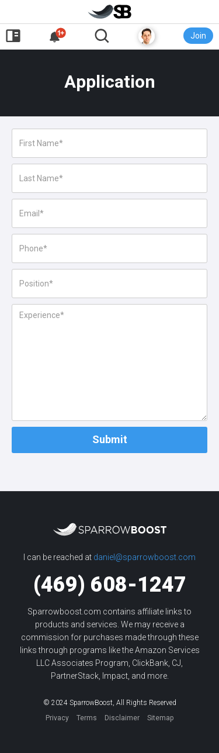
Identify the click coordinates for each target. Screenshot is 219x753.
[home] (109, 14)
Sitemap (160, 718)
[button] (58, 36)
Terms (87, 718)
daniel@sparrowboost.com (144, 557)
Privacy (57, 718)
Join (198, 35)
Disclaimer (122, 718)
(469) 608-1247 (109, 584)
